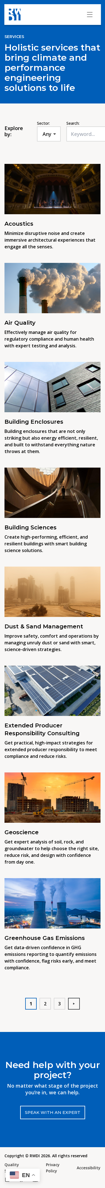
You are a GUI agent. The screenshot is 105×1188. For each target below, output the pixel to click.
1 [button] (31, 1004)
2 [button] (45, 1004)
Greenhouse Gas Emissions (44, 938)
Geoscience (21, 832)
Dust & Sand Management (43, 626)
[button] (23, 1175)
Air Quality (20, 322)
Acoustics (18, 223)
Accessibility (89, 1167)
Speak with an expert (52, 1112)
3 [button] (59, 1004)
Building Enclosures (34, 421)
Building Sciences (30, 527)
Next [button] (76, 1004)
